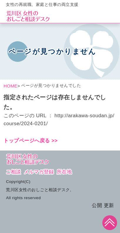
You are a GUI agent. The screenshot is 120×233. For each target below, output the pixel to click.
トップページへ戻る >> (31, 140)
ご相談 (13, 172)
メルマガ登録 (39, 172)
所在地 (64, 172)
